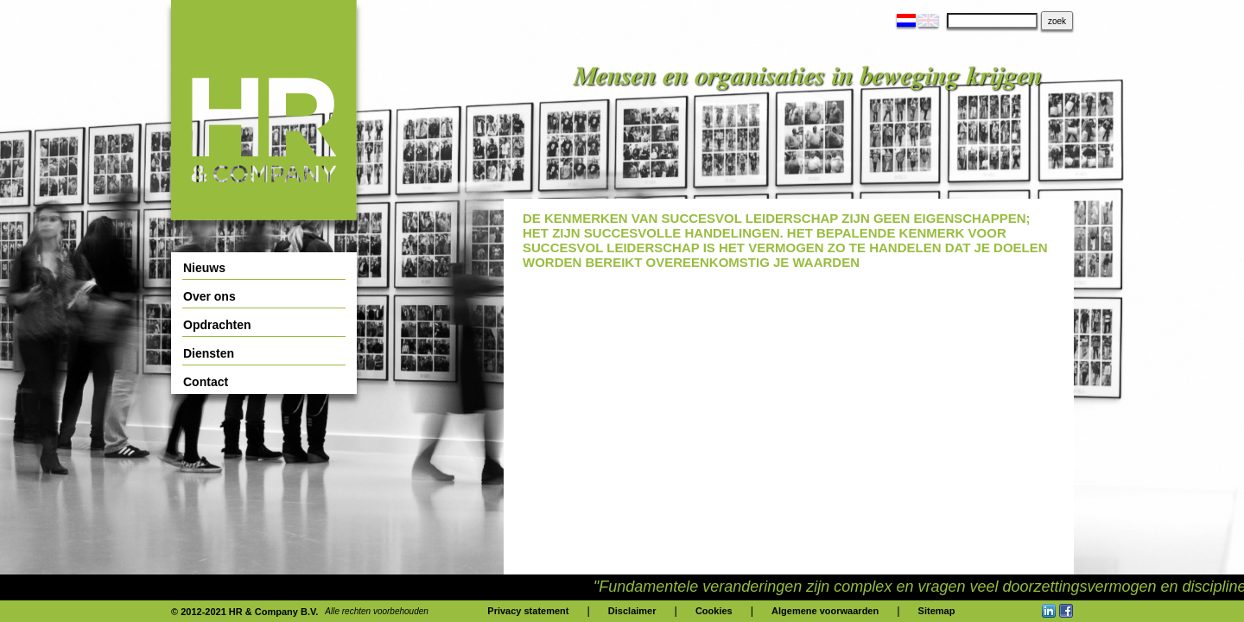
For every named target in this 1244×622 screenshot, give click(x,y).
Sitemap (936, 611)
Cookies (714, 611)
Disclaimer (632, 611)
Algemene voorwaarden (825, 611)
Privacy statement (527, 611)
